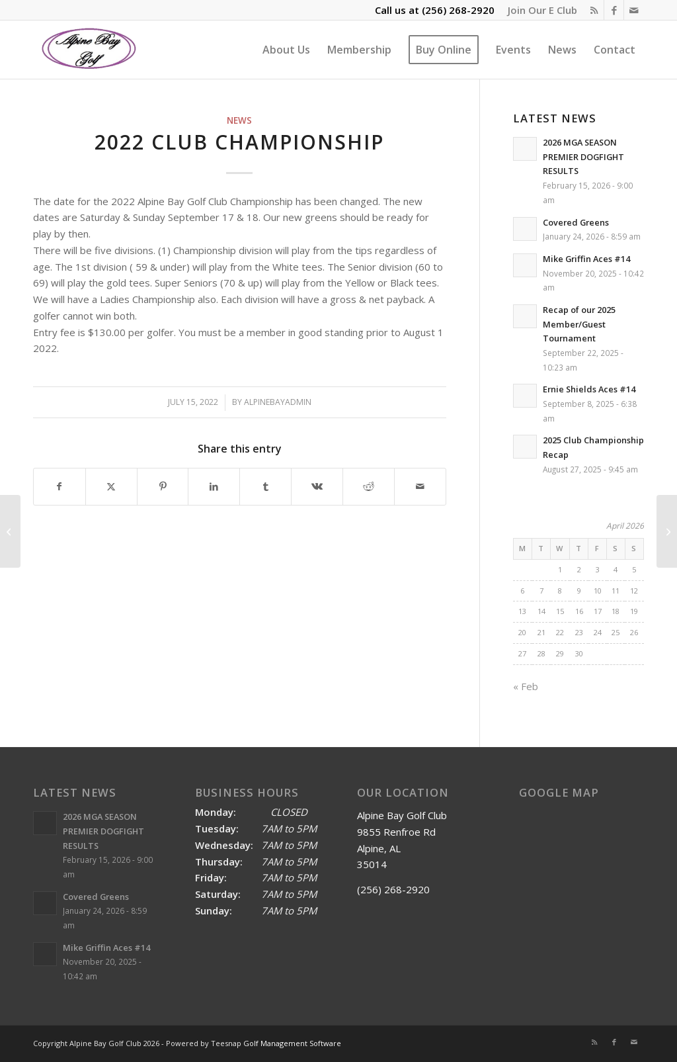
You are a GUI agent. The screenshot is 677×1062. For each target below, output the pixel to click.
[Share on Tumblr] (265, 486)
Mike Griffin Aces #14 (586, 259)
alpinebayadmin (277, 402)
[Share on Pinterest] (163, 486)
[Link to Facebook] (613, 10)
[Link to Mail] (634, 10)
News (239, 120)
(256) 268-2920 (458, 10)
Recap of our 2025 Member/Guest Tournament (579, 324)
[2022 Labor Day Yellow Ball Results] (667, 531)
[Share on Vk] (317, 486)
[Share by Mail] (420, 486)
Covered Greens (576, 222)
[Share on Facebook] (59, 486)
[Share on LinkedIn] (213, 486)
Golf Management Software (292, 1043)
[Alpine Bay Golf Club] (89, 50)
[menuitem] (539, 10)
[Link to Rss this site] (594, 10)
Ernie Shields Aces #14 (589, 389)
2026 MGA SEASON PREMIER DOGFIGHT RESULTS (583, 156)
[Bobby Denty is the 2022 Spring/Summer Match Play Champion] (10, 531)
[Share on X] (111, 486)
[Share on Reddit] (368, 486)
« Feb (525, 686)
